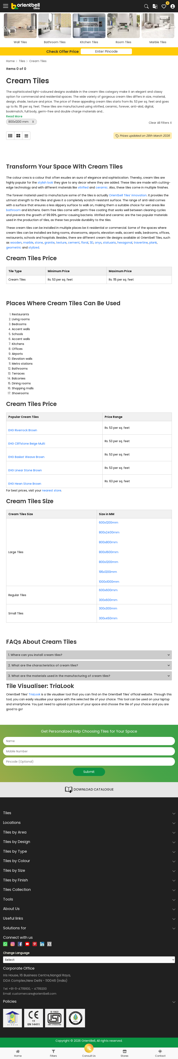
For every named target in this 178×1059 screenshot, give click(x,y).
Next (173, 27)
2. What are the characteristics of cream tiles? (43, 665)
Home (10, 61)
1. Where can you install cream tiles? (35, 655)
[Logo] (25, 6)
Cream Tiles (37, 61)
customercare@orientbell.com (34, 994)
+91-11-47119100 (19, 989)
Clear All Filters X (160, 123)
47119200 (40, 989)
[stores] (124, 1051)
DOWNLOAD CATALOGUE (89, 789)
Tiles (22, 61)
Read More (14, 116)
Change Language (16, 953)
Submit (89, 771)
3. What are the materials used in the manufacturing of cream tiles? (59, 676)
